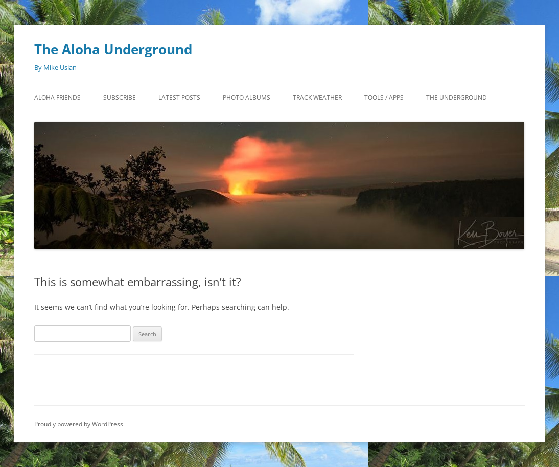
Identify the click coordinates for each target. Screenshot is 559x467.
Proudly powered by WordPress (78, 423)
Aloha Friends (57, 97)
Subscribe (119, 97)
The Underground (456, 97)
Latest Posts (179, 97)
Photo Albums (246, 97)
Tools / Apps (384, 97)
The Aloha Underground (113, 49)
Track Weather (317, 97)
